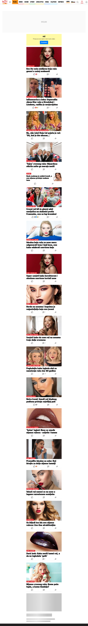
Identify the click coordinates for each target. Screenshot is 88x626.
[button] (77, 2)
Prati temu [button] (44, 42)
